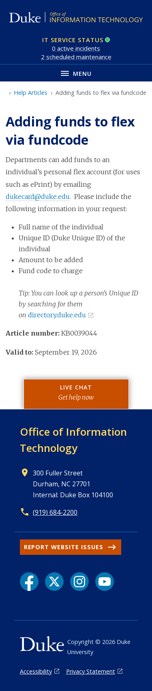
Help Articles (30, 92)
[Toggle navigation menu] (76, 72)
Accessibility (36, 671)
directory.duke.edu (57, 315)
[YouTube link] (104, 581)
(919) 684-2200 (55, 512)
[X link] (54, 581)
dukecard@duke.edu (38, 197)
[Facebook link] (29, 581)
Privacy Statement (90, 671)
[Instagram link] (79, 581)
